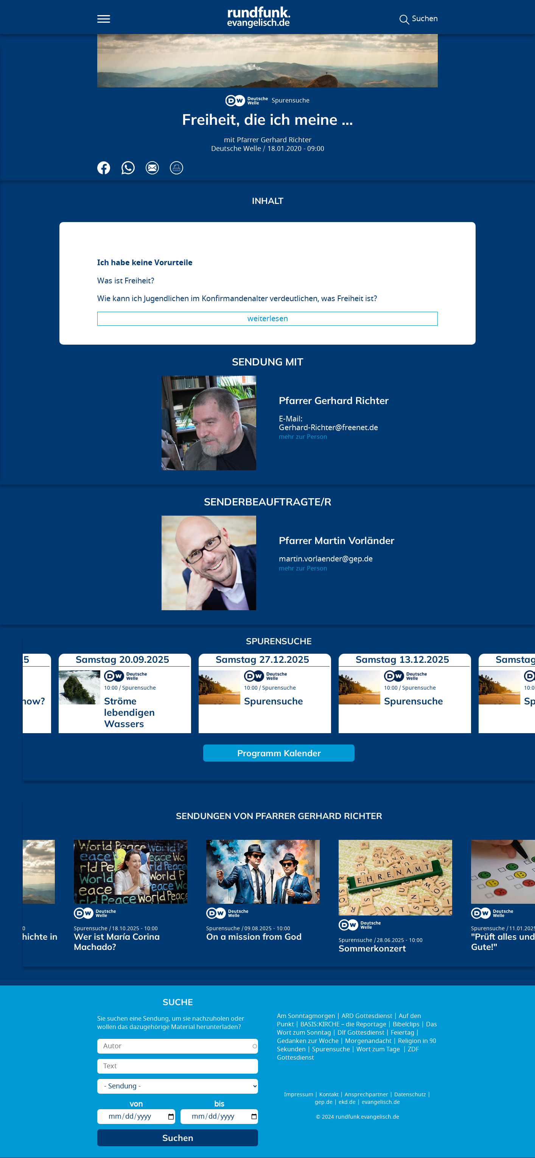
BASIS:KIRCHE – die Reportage (343, 1024)
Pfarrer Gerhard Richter (274, 140)
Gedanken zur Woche (308, 1041)
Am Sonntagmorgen (306, 1016)
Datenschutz (410, 1095)
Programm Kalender (279, 753)
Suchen (425, 19)
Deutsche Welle (236, 149)
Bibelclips (406, 1024)
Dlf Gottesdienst (360, 1032)
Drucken (176, 167)
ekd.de (347, 1102)
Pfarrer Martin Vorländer (336, 540)
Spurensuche (290, 100)
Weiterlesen (267, 318)
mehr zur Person (303, 436)
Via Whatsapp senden (128, 167)
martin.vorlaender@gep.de (326, 558)
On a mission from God (254, 936)
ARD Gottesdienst (367, 1016)
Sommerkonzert (372, 948)
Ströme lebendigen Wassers (129, 712)
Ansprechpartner (366, 1095)
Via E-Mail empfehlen (152, 167)
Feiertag (402, 1032)
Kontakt (329, 1095)
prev (31, 691)
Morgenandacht (368, 1041)
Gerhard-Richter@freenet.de (328, 427)
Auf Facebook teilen (103, 167)
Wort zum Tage (378, 1049)
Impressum (298, 1095)
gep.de (324, 1102)
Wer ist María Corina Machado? (117, 941)
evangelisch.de (381, 1102)
